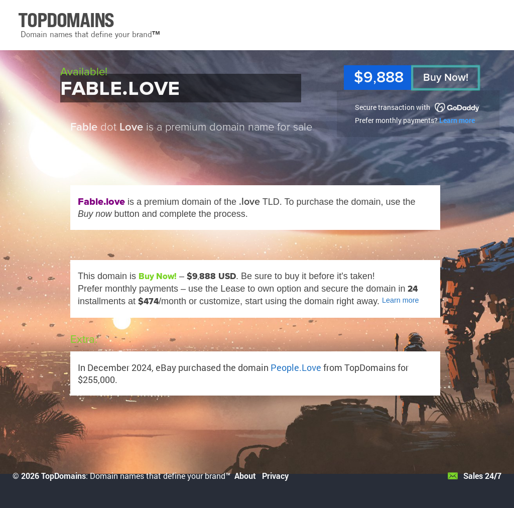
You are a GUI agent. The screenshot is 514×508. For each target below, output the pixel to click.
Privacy (275, 475)
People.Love (296, 367)
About (245, 475)
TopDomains (63, 475)
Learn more (457, 120)
